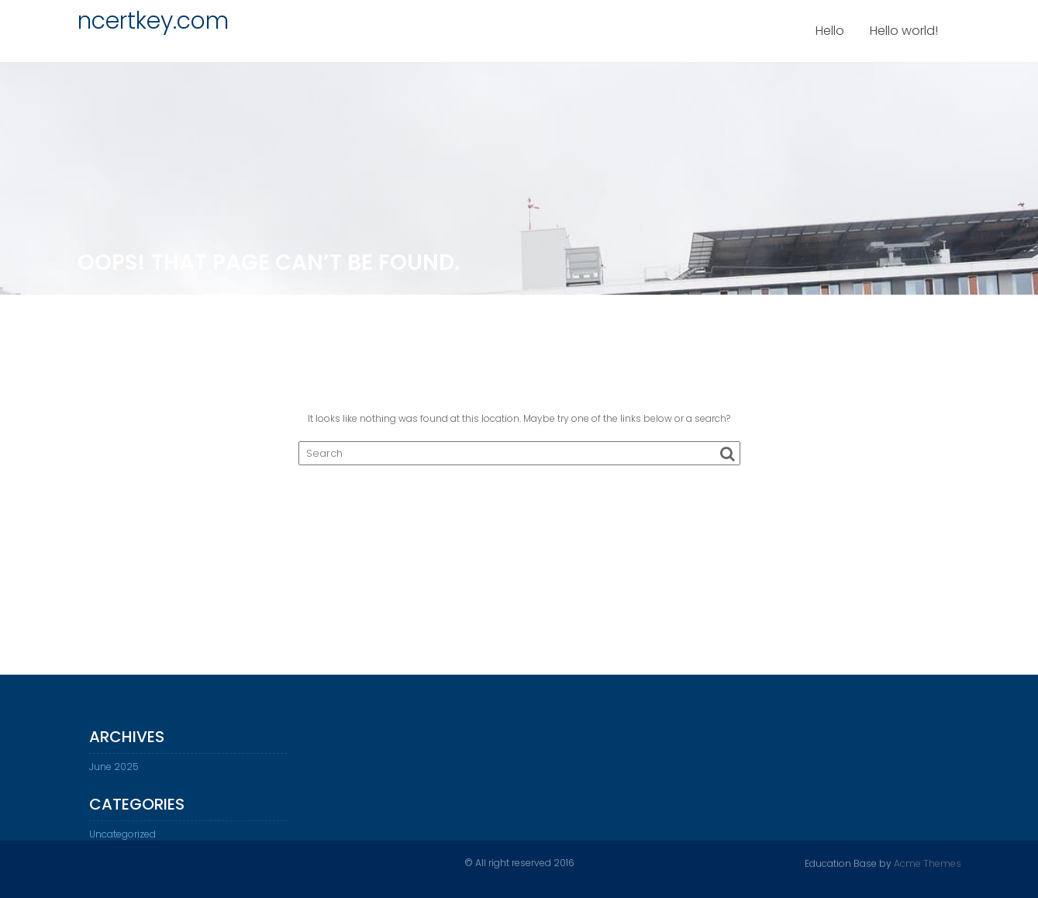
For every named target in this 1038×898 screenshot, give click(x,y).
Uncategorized (122, 839)
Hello (830, 31)
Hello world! (904, 31)
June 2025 (114, 772)
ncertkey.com (153, 21)
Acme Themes (927, 862)
